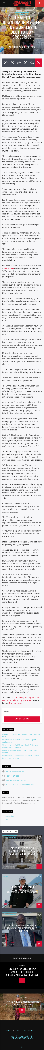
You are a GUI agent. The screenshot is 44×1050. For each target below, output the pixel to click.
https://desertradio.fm (15, 772)
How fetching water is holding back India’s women (22, 1003)
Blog (17, 1030)
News (5, 876)
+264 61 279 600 (12, 776)
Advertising (9, 816)
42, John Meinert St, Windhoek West (20, 784)
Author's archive (22, 718)
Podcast (8, 1030)
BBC (5, 865)
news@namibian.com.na (16, 780)
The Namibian (15, 703)
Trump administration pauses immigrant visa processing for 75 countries (22, 889)
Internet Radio (29, 1030)
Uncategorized (21, 14)
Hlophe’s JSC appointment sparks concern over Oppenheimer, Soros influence (22, 972)
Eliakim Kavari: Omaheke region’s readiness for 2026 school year (22, 928)
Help (6, 819)
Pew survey (9, 268)
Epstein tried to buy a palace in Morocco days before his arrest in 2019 (22, 851)
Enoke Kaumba (9, 943)
